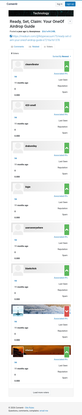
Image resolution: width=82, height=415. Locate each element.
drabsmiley (31, 146)
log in (59, 4)
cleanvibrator (32, 64)
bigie (27, 186)
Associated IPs (60, 73)
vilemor (29, 350)
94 (16, 77)
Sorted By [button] (61, 56)
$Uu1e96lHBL (49, 31)
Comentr (12, 3)
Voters (48, 46)
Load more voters (41, 392)
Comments (17, 46)
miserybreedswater (35, 309)
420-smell (30, 105)
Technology (41, 13)
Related (33, 46)
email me (44, 411)
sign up (70, 4)
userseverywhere (34, 227)
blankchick (30, 268)
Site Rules (29, 407)
